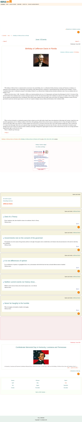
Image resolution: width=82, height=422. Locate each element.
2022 (53, 139)
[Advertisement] (38, 16)
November (37, 387)
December (66, 387)
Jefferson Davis (76, 211)
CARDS (7, 4)
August (37, 385)
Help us (7, 132)
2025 (45, 139)
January (12, 380)
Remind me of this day (75, 370)
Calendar (4, 35)
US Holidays (76, 52)
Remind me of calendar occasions (73, 29)
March (66, 380)
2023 (50, 139)
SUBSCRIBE (19, 4)
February (37, 380)
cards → (69, 367)
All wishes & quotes (7, 198)
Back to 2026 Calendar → (41, 392)
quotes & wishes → (75, 367)
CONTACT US (24, 4)
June (9, 35)
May (38, 382)
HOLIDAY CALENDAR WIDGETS (33, 4)
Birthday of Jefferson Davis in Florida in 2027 (30, 139)
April (13, 382)
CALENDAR (2, 4)
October (12, 387)
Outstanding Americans (8, 200)
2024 (48, 139)
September (66, 385)
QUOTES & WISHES (12, 4)
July (13, 385)
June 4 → (77, 41)
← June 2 (4, 41)
